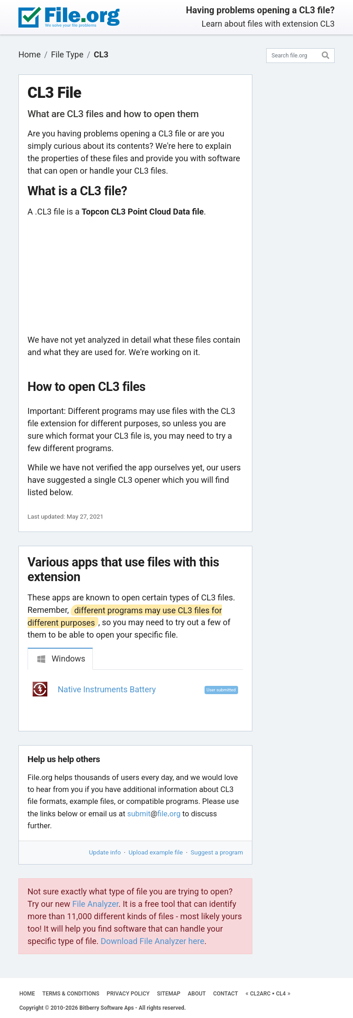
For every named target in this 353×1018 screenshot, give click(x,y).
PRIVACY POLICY (128, 993)
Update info (105, 852)
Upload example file (156, 852)
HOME (27, 993)
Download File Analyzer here (153, 941)
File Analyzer (95, 904)
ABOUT (197, 993)
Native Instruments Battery (107, 689)
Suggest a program (217, 852)
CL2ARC (260, 993)
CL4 (281, 993)
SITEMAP (168, 993)
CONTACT (225, 993)
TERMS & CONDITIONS (70, 993)
